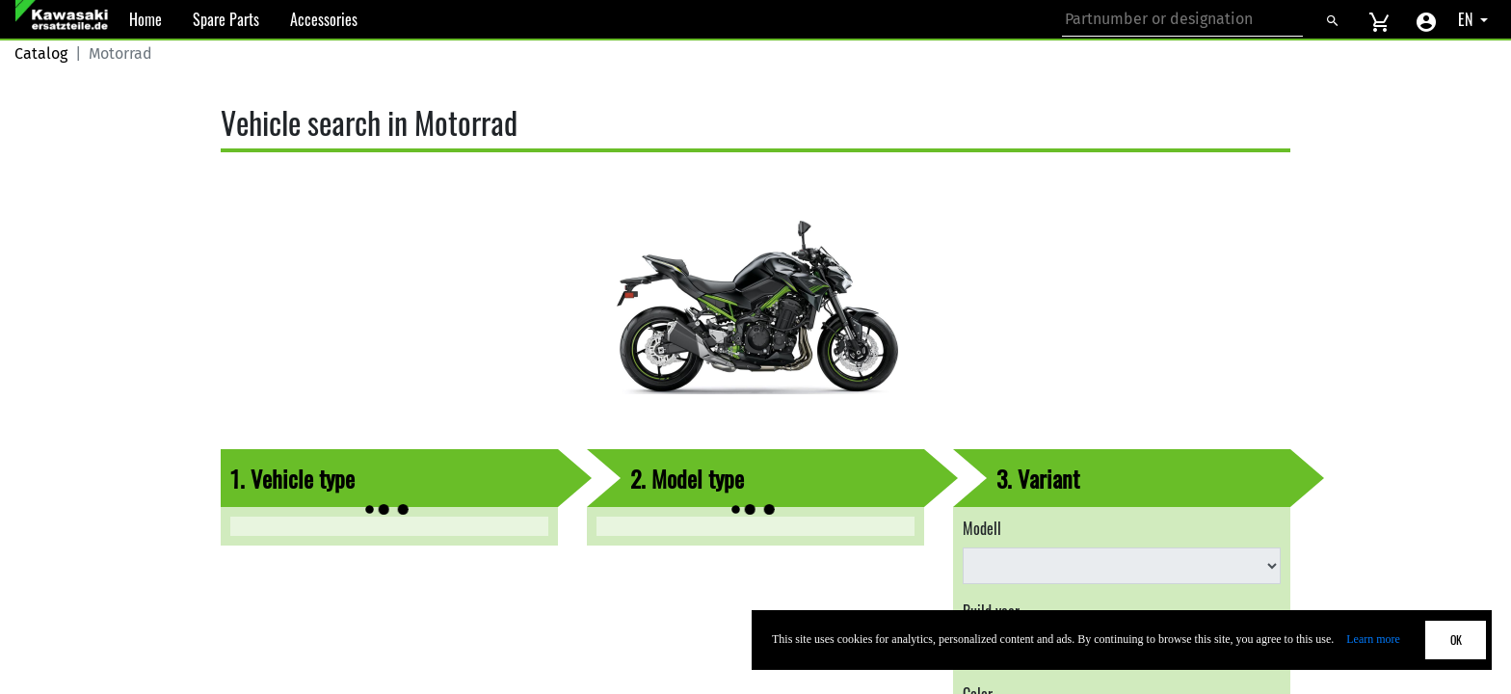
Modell (982, 528)
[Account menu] (1426, 19)
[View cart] (1379, 19)
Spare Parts (226, 19)
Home (145, 19)
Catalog (40, 53)
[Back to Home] (64, 19)
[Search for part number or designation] (1182, 19)
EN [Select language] (1467, 19)
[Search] (1332, 19)
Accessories (324, 19)
